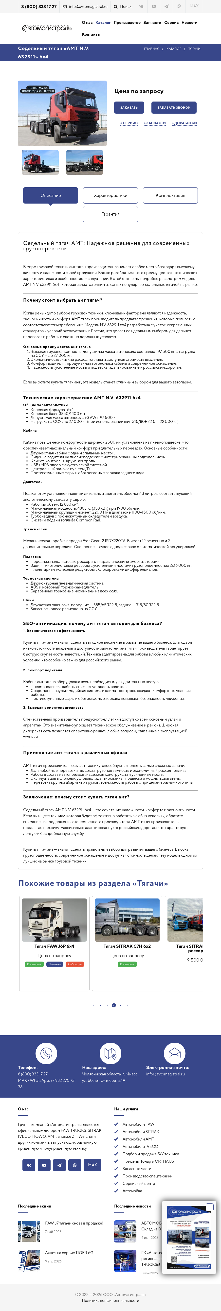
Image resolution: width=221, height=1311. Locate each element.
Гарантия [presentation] (110, 214)
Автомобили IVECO (140, 1146)
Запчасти (152, 22)
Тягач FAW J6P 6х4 (54, 946)
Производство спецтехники (147, 1176)
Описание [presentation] (50, 195)
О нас (87, 22)
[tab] (50, 195)
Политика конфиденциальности (110, 1300)
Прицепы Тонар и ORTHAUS (148, 1161)
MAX (194, 6)
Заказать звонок (174, 107)
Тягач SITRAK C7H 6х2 (127, 946)
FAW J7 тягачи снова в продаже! (74, 1223)
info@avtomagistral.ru (88, 6)
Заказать (129, 107)
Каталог (103, 22)
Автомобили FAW (138, 1124)
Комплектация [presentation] (170, 195)
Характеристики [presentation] (110, 195)
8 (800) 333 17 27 (38, 6)
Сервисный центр (139, 1183)
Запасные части (137, 1168)
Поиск (125, 6)
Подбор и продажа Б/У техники (151, 1154)
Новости (190, 22)
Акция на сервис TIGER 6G (69, 1252)
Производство (127, 22)
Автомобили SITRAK (141, 1131)
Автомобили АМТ (138, 1139)
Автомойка (132, 1191)
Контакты (91, 34)
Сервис (171, 22)
